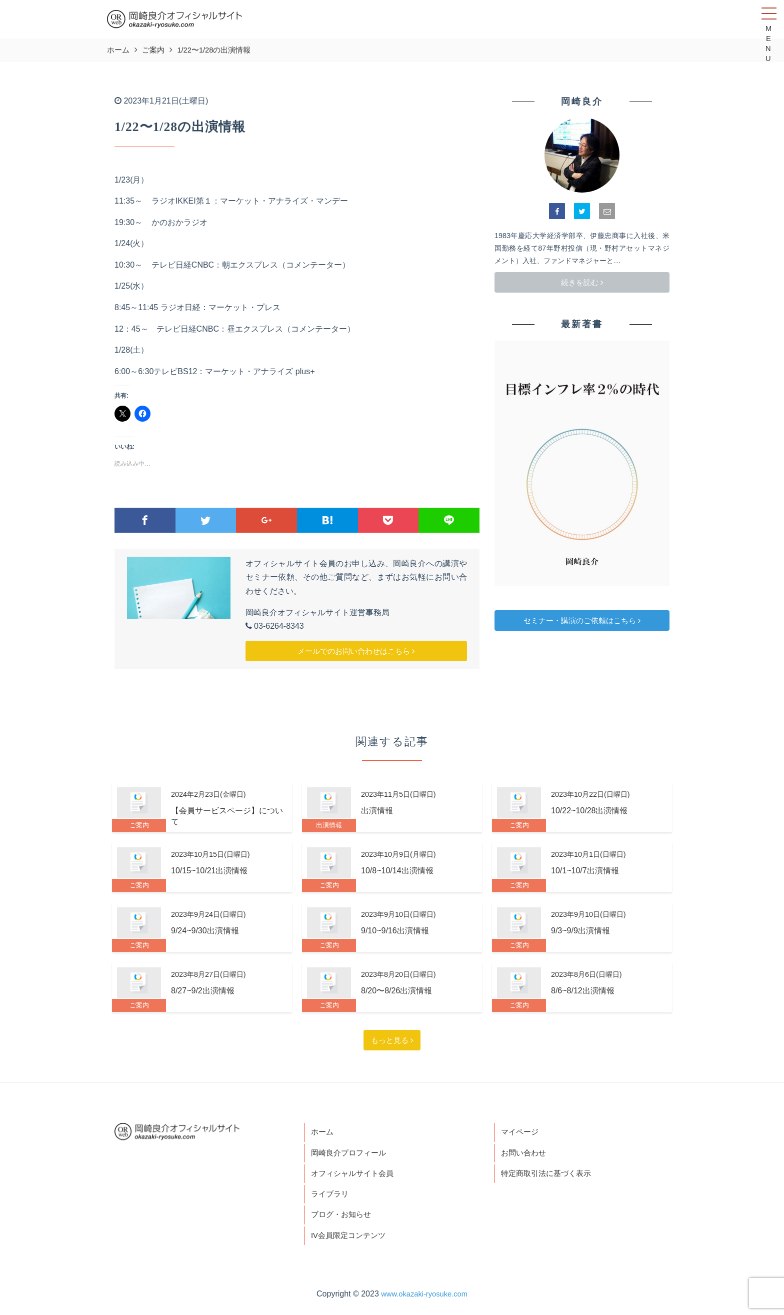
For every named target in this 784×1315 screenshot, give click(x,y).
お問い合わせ (525, 1154)
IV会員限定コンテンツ (350, 1241)
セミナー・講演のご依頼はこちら (582, 620)
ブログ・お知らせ (343, 1220)
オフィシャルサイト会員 (355, 1176)
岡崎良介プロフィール (351, 1154)
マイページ (521, 1132)
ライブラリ (331, 1198)
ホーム (323, 1132)
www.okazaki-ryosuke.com (424, 1300)
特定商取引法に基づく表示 (549, 1176)
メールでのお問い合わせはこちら (356, 651)
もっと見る (392, 1040)
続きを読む (582, 282)
